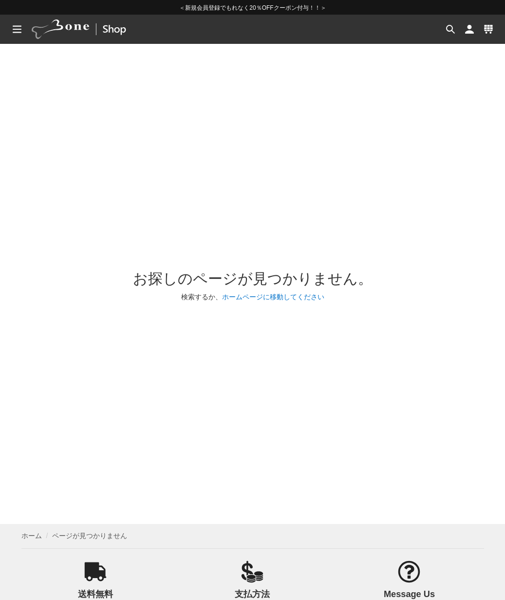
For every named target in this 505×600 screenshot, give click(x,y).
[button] (449, 29)
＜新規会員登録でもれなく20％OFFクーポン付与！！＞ (252, 7)
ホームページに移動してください (273, 297)
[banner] (91, 29)
